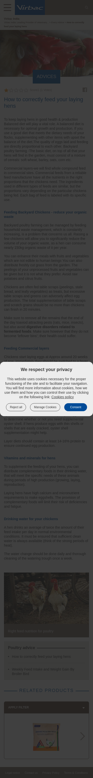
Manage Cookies (45, 407)
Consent (75, 407)
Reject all (16, 407)
